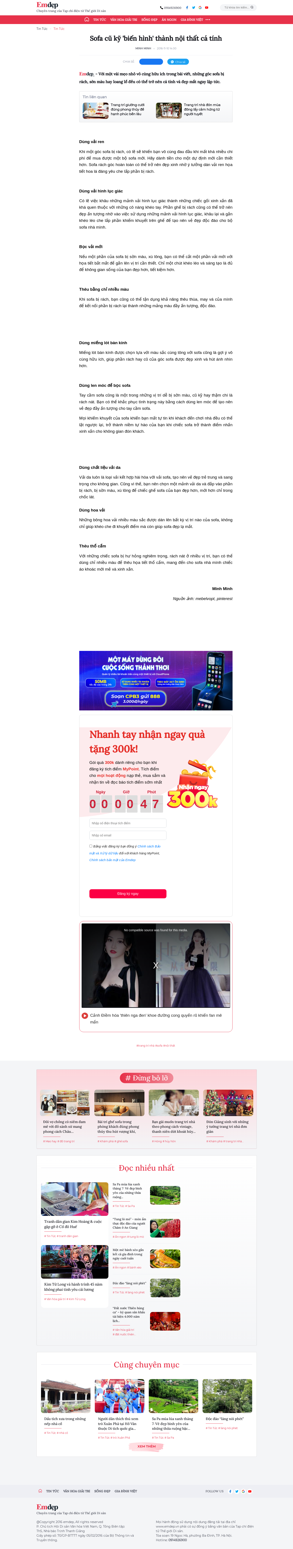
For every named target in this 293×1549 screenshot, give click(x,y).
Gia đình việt (126, 1491)
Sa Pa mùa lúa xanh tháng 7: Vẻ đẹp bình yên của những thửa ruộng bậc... (172, 1424)
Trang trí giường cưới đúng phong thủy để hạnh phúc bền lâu (127, 109)
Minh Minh (143, 48)
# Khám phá (106, 1141)
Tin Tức (42, 29)
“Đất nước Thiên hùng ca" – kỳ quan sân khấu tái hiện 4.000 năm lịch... (129, 1314)
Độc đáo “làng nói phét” (129, 1283)
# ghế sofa (121, 1141)
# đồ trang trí (65, 1141)
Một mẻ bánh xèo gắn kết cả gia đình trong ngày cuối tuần (128, 1254)
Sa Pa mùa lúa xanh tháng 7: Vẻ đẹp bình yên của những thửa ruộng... (127, 1190)
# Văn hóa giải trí (55, 1299)
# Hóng (157, 1141)
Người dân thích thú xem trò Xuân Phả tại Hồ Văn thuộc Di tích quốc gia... (118, 1424)
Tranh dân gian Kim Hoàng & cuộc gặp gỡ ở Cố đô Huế (73, 1224)
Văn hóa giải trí (123, 20)
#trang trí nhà (145, 1045)
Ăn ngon (169, 20)
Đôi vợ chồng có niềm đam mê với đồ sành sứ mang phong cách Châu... (64, 1127)
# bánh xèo (134, 1267)
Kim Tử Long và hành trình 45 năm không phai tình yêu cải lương (73, 1287)
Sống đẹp (149, 20)
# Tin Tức (50, 1236)
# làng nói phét (135, 1292)
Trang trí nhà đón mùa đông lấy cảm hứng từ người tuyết (202, 109)
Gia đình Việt (192, 20)
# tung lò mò (135, 1236)
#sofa (158, 1045)
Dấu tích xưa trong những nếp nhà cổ (65, 1421)
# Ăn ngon (119, 1236)
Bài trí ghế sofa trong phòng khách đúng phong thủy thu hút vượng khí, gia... (118, 1127)
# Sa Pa (130, 1206)
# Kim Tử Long (76, 1299)
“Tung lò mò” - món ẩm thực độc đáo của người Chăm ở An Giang (129, 1223)
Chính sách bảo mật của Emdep (112, 860)
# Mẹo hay (50, 1141)
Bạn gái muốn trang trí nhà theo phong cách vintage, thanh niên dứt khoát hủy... (174, 1127)
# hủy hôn (169, 1141)
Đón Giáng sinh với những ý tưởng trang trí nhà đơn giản (227, 1127)
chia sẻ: (129, 61)
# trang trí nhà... (233, 1141)
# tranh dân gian (67, 1236)
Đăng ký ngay (128, 894)
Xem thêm (147, 1446)
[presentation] (122, 874)
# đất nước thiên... (124, 1334)
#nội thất (169, 1045)
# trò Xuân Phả (120, 1437)
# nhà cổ (62, 1432)
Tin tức (99, 20)
